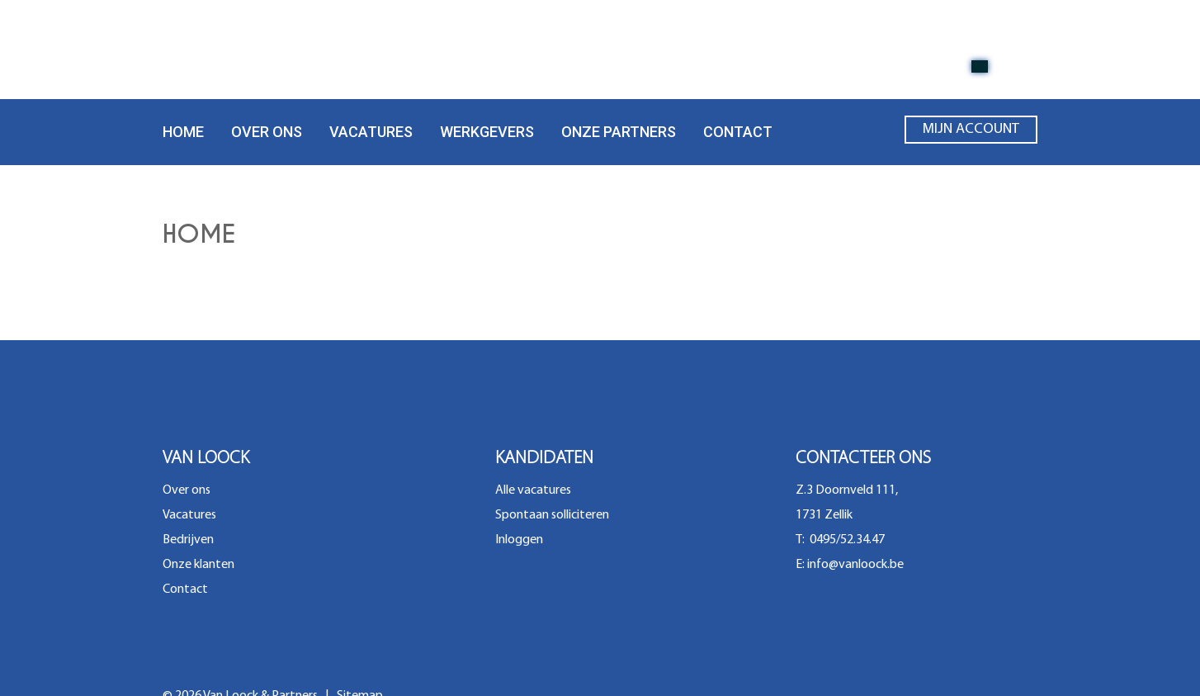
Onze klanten (198, 564)
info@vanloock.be (855, 564)
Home (183, 131)
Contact (737, 131)
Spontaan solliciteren (552, 515)
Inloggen (519, 540)
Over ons (266, 131)
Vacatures (371, 131)
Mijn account (971, 133)
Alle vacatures (533, 490)
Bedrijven (188, 540)
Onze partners (618, 131)
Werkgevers (487, 131)
